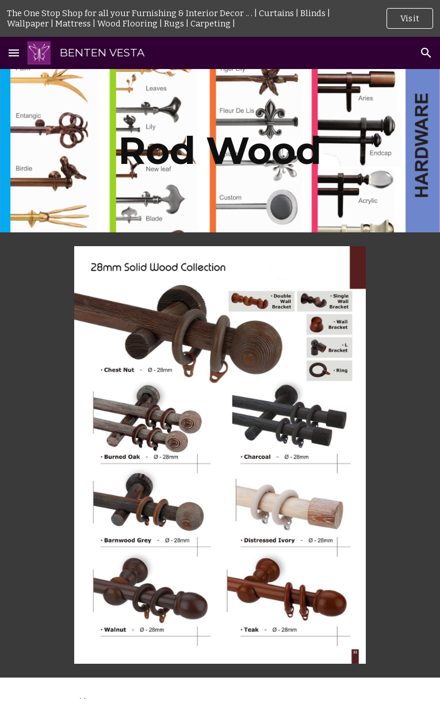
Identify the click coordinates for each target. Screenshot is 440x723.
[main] (220, 150)
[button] (14, 52)
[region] (220, 18)
